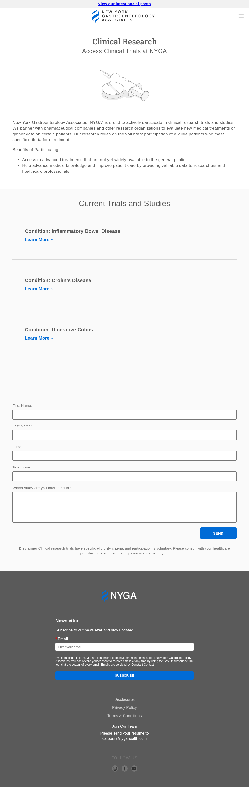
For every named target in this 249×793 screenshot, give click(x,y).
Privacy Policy (124, 713)
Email (61, 644)
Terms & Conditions (124, 721)
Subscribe (124, 681)
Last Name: (22, 426)
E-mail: (18, 447)
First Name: (22, 405)
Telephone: (21, 467)
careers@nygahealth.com (124, 744)
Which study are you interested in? (41, 488)
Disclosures (124, 705)
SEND (218, 539)
